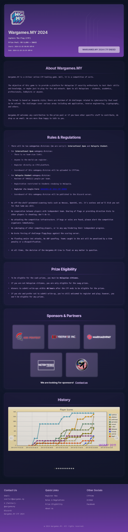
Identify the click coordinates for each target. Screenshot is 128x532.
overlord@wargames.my (14, 499)
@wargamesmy (9, 506)
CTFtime (90, 496)
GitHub (90, 500)
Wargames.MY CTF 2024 (14, 514)
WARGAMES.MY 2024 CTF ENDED (99, 49)
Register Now (51, 496)
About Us (49, 508)
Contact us (81, 382)
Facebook (91, 504)
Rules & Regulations (55, 500)
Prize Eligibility (53, 504)
